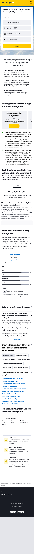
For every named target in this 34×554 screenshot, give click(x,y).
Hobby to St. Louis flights (9, 386)
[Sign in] (28, 3)
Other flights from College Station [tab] (12, 363)
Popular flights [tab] (7, 367)
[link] (14, 126)
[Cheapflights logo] (7, 3)
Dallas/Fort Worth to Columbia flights (13, 401)
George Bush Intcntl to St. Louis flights (13, 391)
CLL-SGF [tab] (17, 185)
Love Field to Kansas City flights (11, 396)
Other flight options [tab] (24, 359)
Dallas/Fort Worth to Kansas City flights (13, 383)
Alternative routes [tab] (8, 355)
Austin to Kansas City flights (10, 404)
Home (16, 482)
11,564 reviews (14, 260)
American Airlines (15, 254)
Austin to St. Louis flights (9, 393)
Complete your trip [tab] (21, 355)
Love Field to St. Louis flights (10, 399)
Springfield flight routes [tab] (21, 367)
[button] (17, 22)
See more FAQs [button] (17, 339)
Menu (31, 3)
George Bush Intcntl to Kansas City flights (14, 388)
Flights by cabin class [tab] (9, 359)
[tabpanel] (17, 214)
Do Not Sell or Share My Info (17, 503)
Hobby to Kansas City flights (10, 381)
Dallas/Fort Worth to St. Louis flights (12, 378)
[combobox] (7, 17)
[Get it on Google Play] (13, 512)
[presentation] (24, 106)
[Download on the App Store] (20, 512)
